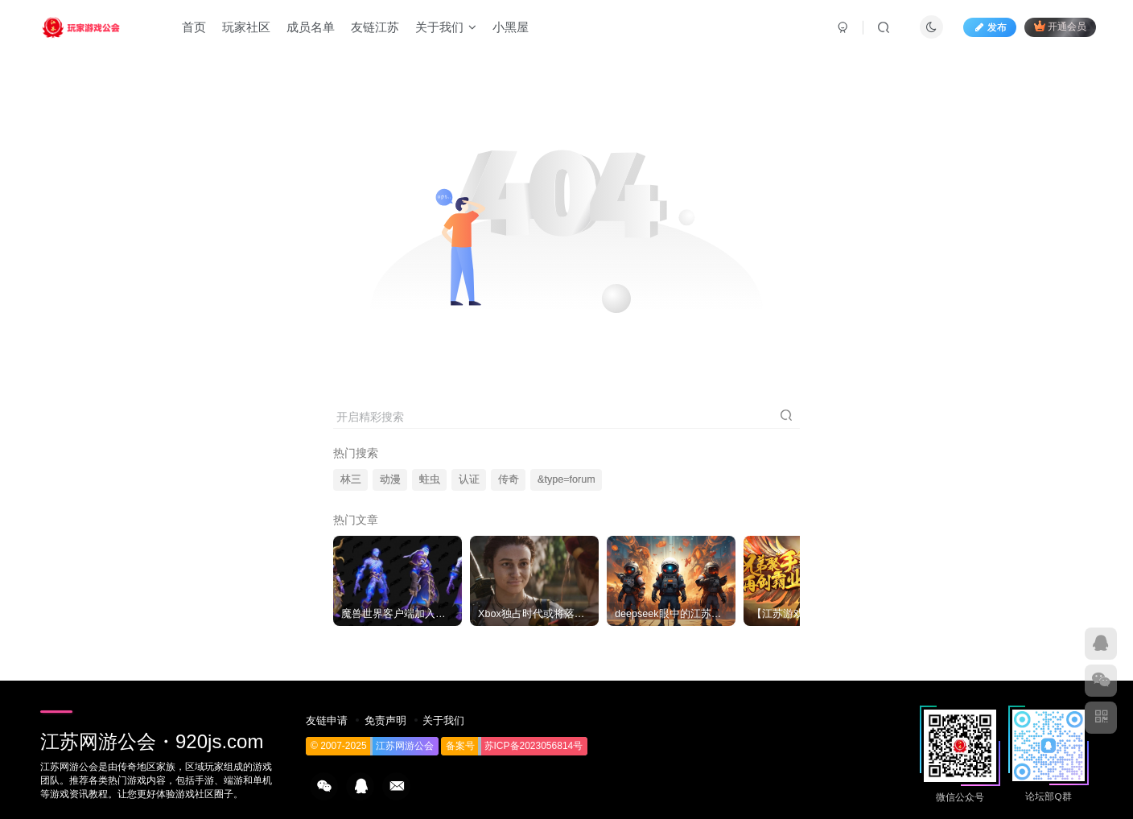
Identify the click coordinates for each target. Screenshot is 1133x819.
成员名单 (310, 27)
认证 (469, 479)
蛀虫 (429, 479)
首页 (194, 27)
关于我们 (445, 27)
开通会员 (1060, 26)
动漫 (390, 479)
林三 (350, 479)
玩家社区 (246, 27)
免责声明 (385, 720)
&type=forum (566, 479)
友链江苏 (375, 27)
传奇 (508, 479)
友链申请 (327, 720)
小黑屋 (510, 27)
